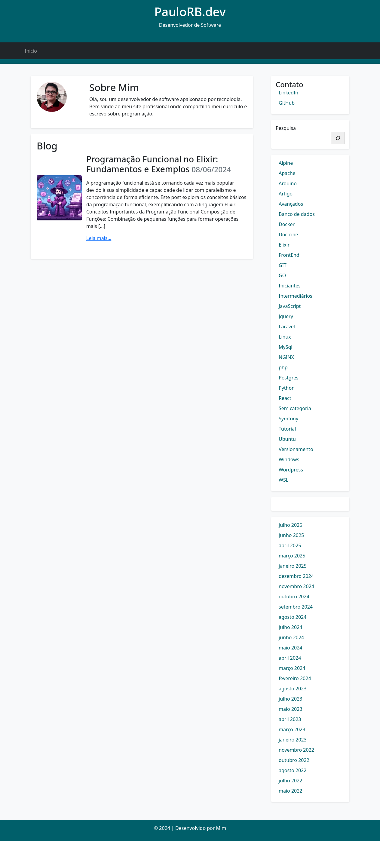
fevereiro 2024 (295, 678)
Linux (285, 336)
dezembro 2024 (296, 576)
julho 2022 (290, 780)
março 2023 (292, 729)
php (283, 367)
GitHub (287, 103)
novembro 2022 (296, 750)
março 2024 (292, 668)
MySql (285, 347)
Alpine (286, 163)
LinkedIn (288, 92)
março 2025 (292, 555)
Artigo (286, 193)
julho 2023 (290, 698)
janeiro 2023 (293, 739)
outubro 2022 (294, 760)
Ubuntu (287, 439)
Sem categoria (295, 408)
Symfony (288, 418)
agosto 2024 (292, 617)
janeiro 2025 (293, 566)
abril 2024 (290, 658)
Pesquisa (286, 128)
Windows (289, 459)
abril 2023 (290, 719)
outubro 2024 (294, 596)
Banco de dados (297, 214)
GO (282, 275)
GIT (283, 265)
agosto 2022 (292, 770)
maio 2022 (290, 790)
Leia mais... (98, 238)
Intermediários (295, 296)
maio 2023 (290, 709)
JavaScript (290, 306)
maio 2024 (290, 647)
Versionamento (296, 449)
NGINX (286, 357)
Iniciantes (290, 285)
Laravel (287, 326)
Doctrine (288, 234)
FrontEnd (289, 255)
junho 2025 (291, 535)
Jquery (286, 316)
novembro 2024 (296, 586)
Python (287, 388)
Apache (287, 173)
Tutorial (287, 428)
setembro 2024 (296, 606)
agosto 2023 (292, 688)
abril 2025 (290, 545)
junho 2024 (291, 637)
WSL (283, 480)
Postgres (289, 377)
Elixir (284, 244)
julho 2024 (290, 627)
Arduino (288, 183)
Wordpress (291, 469)
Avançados (291, 204)
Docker (287, 224)
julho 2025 (290, 525)
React (285, 398)
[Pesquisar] (338, 138)
